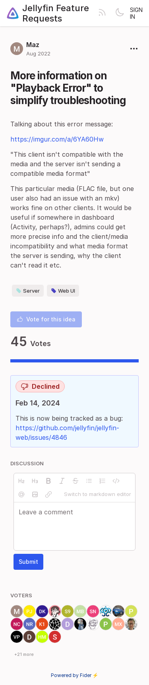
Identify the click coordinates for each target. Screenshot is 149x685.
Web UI (63, 290)
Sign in (136, 13)
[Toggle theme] (119, 13)
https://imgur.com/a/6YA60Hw (57, 139)
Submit (28, 561)
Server (28, 290)
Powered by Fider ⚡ (75, 675)
